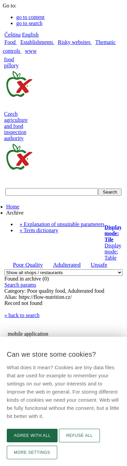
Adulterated (67, 265)
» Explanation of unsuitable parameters (62, 224)
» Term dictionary (39, 230)
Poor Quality (28, 265)
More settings (32, 452)
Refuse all (79, 435)
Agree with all (32, 435)
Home (12, 206)
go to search (29, 23)
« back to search (22, 315)
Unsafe (99, 265)
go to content (30, 17)
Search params (20, 285)
